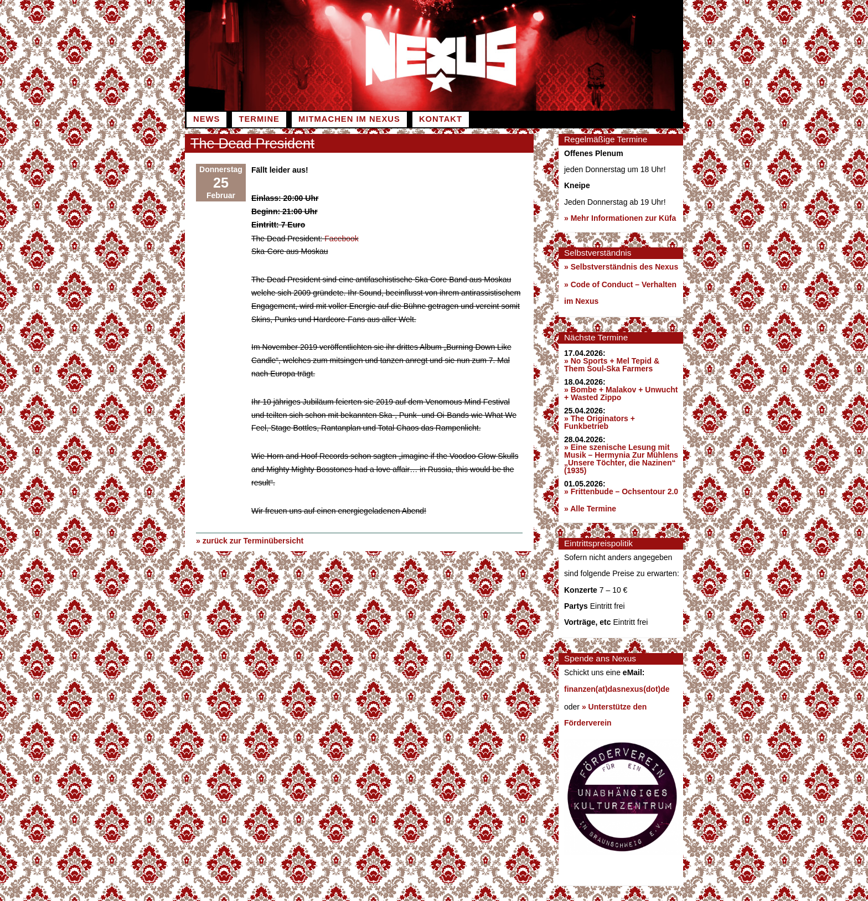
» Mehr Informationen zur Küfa (620, 218)
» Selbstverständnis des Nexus (621, 266)
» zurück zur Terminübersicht (249, 540)
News (206, 119)
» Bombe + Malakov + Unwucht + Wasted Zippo (621, 393)
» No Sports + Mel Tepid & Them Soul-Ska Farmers (611, 364)
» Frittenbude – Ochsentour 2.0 (621, 491)
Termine (259, 119)
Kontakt (440, 119)
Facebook (341, 238)
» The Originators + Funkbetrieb (599, 422)
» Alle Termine (590, 508)
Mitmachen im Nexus (349, 119)
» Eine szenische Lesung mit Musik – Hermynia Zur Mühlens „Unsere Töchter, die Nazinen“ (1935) (621, 459)
